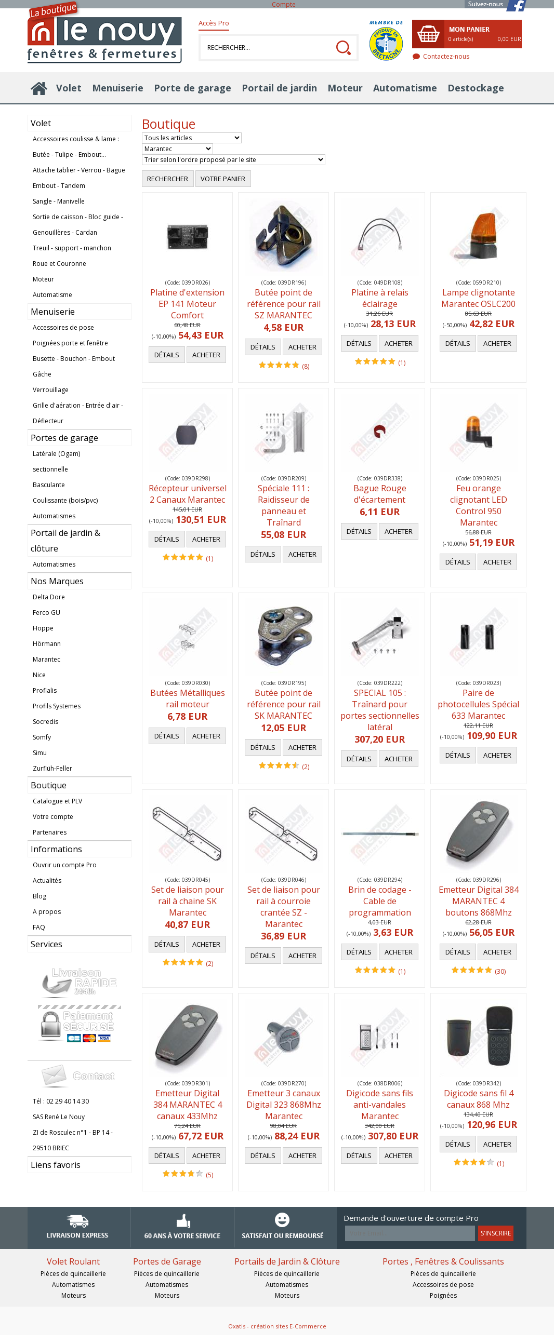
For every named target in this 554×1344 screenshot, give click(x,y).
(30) (500, 971)
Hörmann (47, 643)
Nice (39, 674)
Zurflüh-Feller (52, 768)
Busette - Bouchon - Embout (74, 358)
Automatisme (405, 88)
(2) (305, 766)
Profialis (45, 690)
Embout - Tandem (59, 185)
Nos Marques (57, 581)
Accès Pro (214, 23)
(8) (305, 366)
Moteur (345, 88)
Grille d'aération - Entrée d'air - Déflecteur (78, 413)
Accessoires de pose (63, 327)
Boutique (49, 785)
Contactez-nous (446, 56)
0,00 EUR (509, 39)
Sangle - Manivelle (59, 201)
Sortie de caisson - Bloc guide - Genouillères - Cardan (78, 224)
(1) (401, 362)
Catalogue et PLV (57, 801)
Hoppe (43, 628)
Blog (39, 896)
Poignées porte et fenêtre (70, 343)
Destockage (475, 88)
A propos (47, 911)
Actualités (47, 880)
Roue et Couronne (59, 263)
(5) (209, 1175)
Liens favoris (56, 1165)
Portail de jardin (279, 88)
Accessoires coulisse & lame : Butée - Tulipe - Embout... (76, 147)
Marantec (46, 659)
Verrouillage (51, 389)
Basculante (49, 484)
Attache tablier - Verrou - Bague (79, 170)
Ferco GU (46, 612)
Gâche (42, 374)
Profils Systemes (57, 706)
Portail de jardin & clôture (65, 540)
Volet (69, 88)
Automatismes (54, 516)
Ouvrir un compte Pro (65, 865)
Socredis (45, 721)
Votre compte (53, 816)
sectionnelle (50, 469)
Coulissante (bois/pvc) (65, 500)
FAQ (39, 927)
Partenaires (50, 832)
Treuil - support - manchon (72, 248)
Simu (40, 752)
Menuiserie (117, 88)
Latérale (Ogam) (56, 453)
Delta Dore (49, 597)
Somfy (42, 737)
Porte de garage (192, 88)
